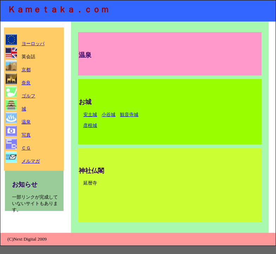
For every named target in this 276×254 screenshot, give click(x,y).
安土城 (90, 114)
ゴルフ (28, 95)
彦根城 (90, 125)
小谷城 (108, 114)
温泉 (26, 122)
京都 (26, 69)
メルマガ (31, 161)
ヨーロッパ (33, 43)
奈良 (26, 82)
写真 (26, 135)
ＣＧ (26, 148)
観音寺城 (129, 114)
